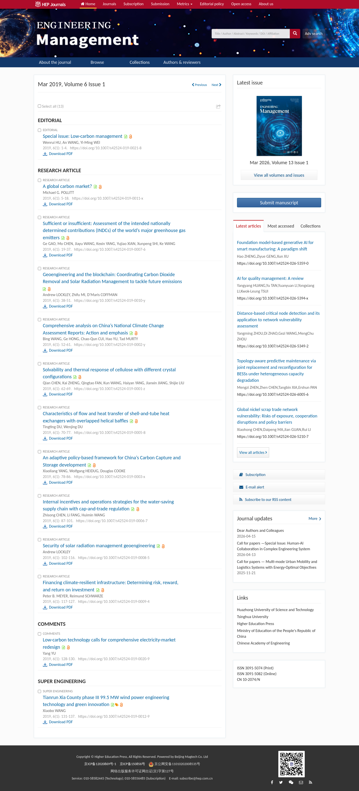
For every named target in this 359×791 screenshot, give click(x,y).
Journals (109, 3)
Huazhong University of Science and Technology (275, 609)
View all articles (253, 452)
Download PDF (61, 153)
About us (266, 3)
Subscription (133, 3)
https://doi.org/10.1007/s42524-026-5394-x (272, 298)
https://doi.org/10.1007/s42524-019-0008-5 (113, 557)
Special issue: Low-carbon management (82, 136)
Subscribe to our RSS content (265, 499)
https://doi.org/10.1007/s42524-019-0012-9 (113, 716)
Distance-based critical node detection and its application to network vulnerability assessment (278, 320)
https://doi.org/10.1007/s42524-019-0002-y (109, 344)
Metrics (184, 3)
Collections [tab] (311, 226)
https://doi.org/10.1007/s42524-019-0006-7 (111, 520)
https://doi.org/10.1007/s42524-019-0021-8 (105, 148)
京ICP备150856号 (132, 764)
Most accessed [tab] (280, 226)
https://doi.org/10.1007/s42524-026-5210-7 (272, 436)
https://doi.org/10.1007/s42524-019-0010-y (109, 300)
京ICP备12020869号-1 (100, 764)
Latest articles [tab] (248, 226)
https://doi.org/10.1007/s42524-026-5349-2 (272, 346)
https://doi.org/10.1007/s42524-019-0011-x (107, 198)
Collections (140, 62)
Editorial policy (212, 3)
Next (217, 85)
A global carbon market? (67, 186)
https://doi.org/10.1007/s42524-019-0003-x (109, 476)
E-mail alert (251, 487)
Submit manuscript (279, 203)
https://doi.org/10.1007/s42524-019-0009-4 (113, 601)
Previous (199, 85)
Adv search (314, 33)
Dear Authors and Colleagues (260, 530)
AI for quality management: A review (270, 278)
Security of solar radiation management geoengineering (99, 546)
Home (88, 3)
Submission (160, 3)
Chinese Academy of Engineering (263, 643)
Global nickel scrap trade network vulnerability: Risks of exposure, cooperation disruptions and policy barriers (277, 416)
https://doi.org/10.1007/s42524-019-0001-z (109, 388)
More (313, 518)
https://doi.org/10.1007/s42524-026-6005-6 (272, 394)
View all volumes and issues (279, 175)
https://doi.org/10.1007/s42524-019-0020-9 (113, 658)
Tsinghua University (252, 616)
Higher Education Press (255, 623)
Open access (241, 3)
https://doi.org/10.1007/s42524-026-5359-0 (272, 263)
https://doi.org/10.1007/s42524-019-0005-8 (109, 432)
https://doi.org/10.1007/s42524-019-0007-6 (109, 249)
